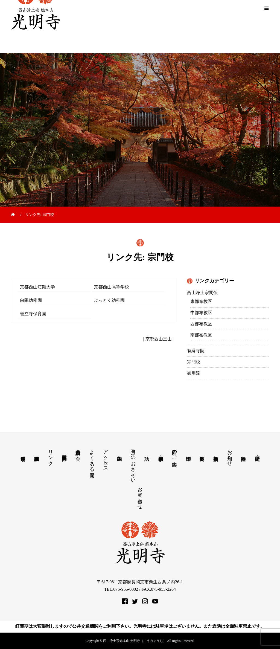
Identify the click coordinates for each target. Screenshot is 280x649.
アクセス (105, 458)
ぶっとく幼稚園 (110, 300)
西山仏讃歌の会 (78, 450)
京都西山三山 (158, 339)
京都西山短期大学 (38, 287)
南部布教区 (201, 335)
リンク (50, 455)
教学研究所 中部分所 (64, 452)
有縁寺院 (196, 350)
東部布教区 (201, 301)
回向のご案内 (174, 452)
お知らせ (229, 455)
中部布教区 (201, 312)
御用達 (193, 373)
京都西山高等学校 (112, 287)
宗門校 (193, 362)
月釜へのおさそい (133, 464)
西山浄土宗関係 (202, 292)
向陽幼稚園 (31, 300)
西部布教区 (201, 323)
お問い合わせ (140, 495)
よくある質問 (92, 458)
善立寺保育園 (33, 313)
